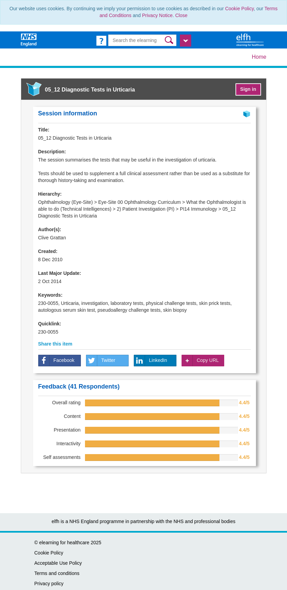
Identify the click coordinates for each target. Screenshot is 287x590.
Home (259, 57)
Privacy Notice (157, 15)
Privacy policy (49, 583)
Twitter (100, 360)
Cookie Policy (239, 8)
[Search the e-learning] (142, 40)
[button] (170, 40)
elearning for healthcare (64, 542)
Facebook (56, 360)
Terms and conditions (57, 573)
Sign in (248, 89)
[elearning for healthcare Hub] (251, 39)
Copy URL (200, 360)
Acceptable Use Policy (58, 563)
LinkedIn (150, 360)
